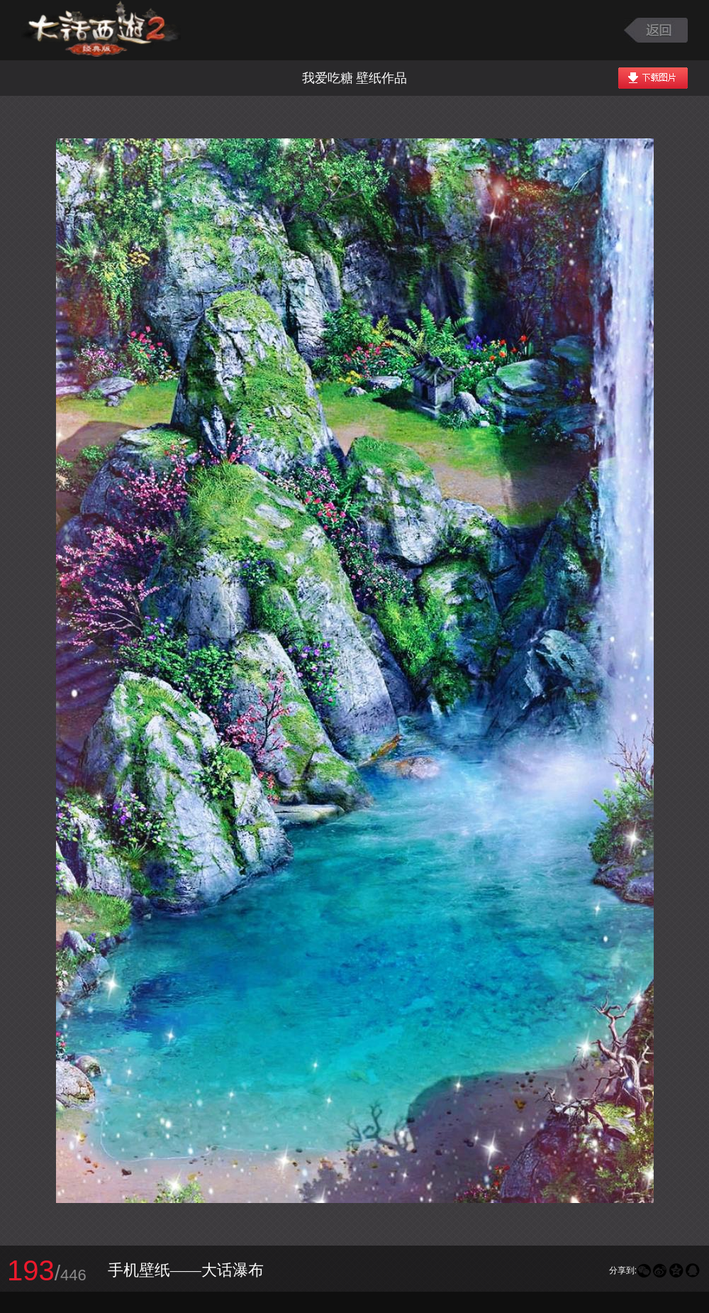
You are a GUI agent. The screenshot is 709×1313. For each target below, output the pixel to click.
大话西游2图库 (101, 30)
